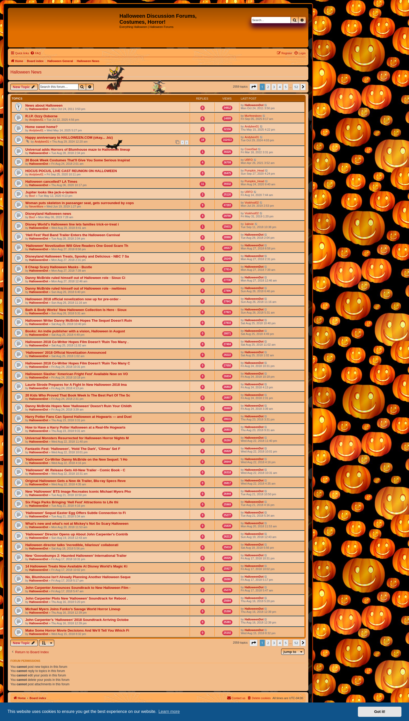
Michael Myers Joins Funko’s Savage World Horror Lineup (72, 609)
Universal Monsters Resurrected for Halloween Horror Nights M (77, 438)
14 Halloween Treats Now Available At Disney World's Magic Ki (76, 566)
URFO (249, 159)
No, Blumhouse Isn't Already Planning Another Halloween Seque (78, 577)
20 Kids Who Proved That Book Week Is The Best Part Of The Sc (77, 395)
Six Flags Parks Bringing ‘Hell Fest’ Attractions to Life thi (71, 502)
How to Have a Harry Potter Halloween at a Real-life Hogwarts (75, 427)
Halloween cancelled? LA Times (51, 182)
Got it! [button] (379, 712)
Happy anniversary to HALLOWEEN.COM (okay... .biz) (69, 137)
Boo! (32, 195)
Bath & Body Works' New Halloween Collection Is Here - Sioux (76, 310)
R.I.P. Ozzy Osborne (41, 116)
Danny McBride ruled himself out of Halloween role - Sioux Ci (75, 278)
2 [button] (268, 86)
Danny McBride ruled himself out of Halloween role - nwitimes (75, 288)
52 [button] (296, 86)
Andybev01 (36, 119)
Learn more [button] (169, 711)
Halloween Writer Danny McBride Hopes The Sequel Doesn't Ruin (78, 320)
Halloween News (25, 72)
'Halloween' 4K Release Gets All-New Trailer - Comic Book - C (75, 470)
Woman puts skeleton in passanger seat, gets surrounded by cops (79, 203)
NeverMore (36, 206)
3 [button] (274, 86)
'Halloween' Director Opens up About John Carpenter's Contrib (76, 534)
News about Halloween (44, 105)
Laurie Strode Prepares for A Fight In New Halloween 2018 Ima (76, 385)
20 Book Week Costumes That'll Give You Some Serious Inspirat (77, 160)
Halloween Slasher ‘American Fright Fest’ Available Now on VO (76, 374)
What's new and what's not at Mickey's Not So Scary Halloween (77, 524)
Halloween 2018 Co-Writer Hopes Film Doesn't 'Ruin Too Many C (77, 363)
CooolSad (251, 149)
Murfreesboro (253, 115)
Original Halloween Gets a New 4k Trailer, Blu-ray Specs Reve (75, 481)
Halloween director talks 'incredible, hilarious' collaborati (71, 545)
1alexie (249, 223)
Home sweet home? (41, 127)
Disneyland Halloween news (48, 214)
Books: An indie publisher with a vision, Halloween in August (75, 331)
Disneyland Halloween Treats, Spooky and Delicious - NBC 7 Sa (77, 256)
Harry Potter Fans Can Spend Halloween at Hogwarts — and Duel (78, 417)
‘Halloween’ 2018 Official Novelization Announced (65, 353)
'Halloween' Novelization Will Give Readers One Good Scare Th (76, 246)
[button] (253, 87)
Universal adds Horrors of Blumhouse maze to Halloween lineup (77, 149)
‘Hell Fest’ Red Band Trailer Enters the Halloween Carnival (72, 235)
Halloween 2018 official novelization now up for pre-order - (73, 299)
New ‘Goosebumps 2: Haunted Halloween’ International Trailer (76, 556)
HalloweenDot (38, 109)
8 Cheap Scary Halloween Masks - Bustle (58, 267)
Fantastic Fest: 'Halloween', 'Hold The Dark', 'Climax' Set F (72, 449)
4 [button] (280, 86)
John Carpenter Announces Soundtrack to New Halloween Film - (77, 588)
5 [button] (286, 86)
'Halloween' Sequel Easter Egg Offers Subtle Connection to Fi (75, 513)
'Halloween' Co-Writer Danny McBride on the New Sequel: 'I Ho (76, 459)
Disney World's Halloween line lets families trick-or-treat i (72, 224)
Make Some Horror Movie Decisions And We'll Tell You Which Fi (77, 630)
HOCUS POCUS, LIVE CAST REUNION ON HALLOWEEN (71, 171)
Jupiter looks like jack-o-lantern (51, 192)
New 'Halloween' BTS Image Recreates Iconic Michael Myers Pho (78, 491)
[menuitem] (35, 53)
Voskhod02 (252, 202)
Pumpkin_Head (254, 170)
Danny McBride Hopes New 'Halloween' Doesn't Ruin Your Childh (78, 406)
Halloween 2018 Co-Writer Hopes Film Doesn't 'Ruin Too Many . (77, 342)
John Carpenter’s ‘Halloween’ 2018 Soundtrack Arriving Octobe (77, 620)
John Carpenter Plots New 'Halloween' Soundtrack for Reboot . (76, 598)
